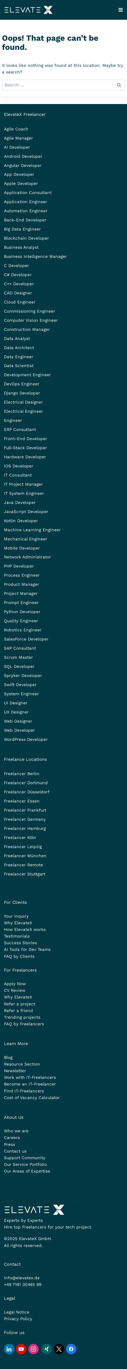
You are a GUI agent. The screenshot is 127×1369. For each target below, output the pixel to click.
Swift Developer (20, 684)
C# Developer (18, 274)
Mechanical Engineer (25, 538)
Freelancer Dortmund (26, 782)
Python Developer (22, 611)
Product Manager (21, 584)
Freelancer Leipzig (23, 846)
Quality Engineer (21, 620)
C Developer (16, 265)
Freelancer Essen (22, 801)
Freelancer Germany (25, 819)
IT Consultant (18, 475)
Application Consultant (28, 192)
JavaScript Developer (26, 511)
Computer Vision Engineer (31, 320)
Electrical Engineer (23, 411)
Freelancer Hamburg (25, 828)
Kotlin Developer (21, 520)
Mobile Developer (22, 548)
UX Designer (16, 712)
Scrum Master (18, 657)
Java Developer (20, 502)
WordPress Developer (26, 739)
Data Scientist (18, 365)
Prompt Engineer (21, 602)
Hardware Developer (25, 456)
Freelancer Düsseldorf (26, 791)
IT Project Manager (23, 484)
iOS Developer (18, 465)
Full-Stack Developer (25, 447)
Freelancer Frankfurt (25, 810)
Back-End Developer (25, 219)
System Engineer (21, 693)
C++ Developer (19, 283)
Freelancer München (25, 855)
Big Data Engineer (22, 229)
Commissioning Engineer (29, 311)
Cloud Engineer (19, 302)
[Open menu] (120, 10)
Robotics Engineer (23, 629)
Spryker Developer (23, 675)
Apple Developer (21, 183)
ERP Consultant (20, 429)
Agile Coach (16, 128)
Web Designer (18, 721)
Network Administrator (27, 556)
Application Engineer (25, 201)
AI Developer (17, 147)
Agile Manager (18, 138)
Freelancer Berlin (21, 773)
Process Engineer (22, 575)
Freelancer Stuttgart (24, 873)
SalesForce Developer (26, 639)
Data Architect (19, 347)
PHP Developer (19, 566)
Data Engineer (18, 356)
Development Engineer (27, 374)
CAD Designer (18, 292)
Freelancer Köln (20, 837)
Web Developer (19, 730)
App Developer (19, 174)
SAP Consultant (20, 648)
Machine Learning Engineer (32, 529)
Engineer (13, 420)
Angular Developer (23, 165)
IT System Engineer (24, 493)
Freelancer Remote (23, 864)
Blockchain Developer (26, 238)
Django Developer (22, 393)
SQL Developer (19, 666)
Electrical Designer (23, 402)
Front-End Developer (25, 438)
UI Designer (16, 702)
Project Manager (21, 593)
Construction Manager (27, 329)
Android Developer (23, 156)
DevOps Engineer (21, 383)
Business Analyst (21, 247)
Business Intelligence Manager (35, 256)
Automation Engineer (26, 210)
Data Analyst (17, 338)
